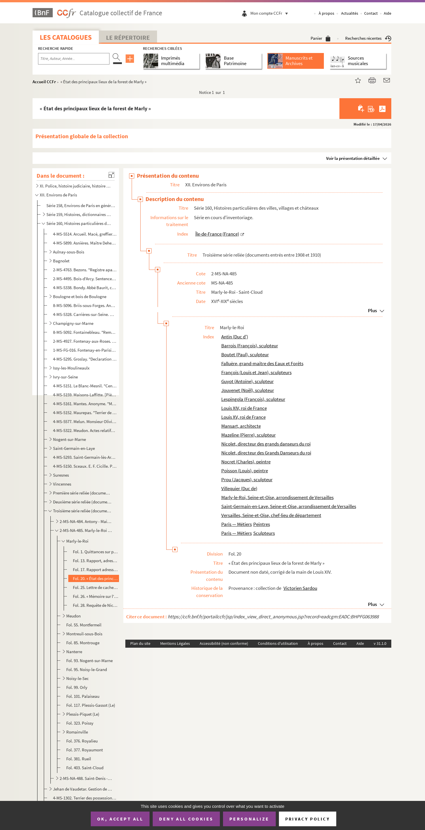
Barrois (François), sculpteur (249, 345)
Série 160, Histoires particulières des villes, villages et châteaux (78, 223)
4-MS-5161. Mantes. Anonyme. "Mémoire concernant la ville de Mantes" (85, 403)
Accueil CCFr (44, 81)
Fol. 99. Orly (76, 687)
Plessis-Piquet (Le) (82, 714)
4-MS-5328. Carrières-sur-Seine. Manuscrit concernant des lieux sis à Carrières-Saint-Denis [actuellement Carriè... (85, 314)
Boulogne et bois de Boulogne (79, 296)
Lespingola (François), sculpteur (253, 399)
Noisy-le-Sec (77, 678)
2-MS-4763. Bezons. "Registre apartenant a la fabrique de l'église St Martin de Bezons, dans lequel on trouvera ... (85, 269)
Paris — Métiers (236, 524)
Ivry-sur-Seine (65, 377)
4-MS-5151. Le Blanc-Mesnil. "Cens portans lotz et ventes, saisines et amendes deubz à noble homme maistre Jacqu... (85, 386)
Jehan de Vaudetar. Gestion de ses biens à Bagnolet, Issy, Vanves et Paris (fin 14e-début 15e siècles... (82, 789)
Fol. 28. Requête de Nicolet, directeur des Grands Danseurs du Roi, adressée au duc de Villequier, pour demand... (95, 605)
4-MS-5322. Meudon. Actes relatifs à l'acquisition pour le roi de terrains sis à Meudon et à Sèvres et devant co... (85, 430)
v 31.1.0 (380, 643)
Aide (387, 13)
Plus (372, 310)
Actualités (349, 13)
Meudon (73, 616)
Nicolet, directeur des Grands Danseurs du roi (266, 453)
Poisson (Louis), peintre (244, 470)
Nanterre (74, 651)
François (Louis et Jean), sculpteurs (256, 372)
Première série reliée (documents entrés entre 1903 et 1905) (82, 493)
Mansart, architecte (241, 426)
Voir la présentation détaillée (353, 158)
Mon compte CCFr (270, 13)
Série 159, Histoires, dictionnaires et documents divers (78, 214)
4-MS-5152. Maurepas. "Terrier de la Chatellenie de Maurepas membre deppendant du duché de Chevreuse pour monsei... (85, 412)
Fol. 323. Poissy (79, 723)
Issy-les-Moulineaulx (71, 368)
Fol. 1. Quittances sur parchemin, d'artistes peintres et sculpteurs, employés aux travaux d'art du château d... (95, 551)
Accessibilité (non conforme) (224, 643)
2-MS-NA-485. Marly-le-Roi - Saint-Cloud (86, 530)
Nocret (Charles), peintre (246, 461)
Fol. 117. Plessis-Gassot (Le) (90, 705)
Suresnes (61, 475)
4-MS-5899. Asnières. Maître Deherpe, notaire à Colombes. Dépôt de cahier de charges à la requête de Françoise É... (85, 243)
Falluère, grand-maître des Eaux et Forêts (262, 363)
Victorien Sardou (300, 588)
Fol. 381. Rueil (78, 758)
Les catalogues (66, 37)
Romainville (77, 732)
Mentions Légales (175, 643)
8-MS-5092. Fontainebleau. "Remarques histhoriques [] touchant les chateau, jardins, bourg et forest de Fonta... (85, 332)
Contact (371, 13)
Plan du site (140, 643)
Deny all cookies (186, 819)
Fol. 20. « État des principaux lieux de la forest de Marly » (95, 578)
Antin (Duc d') (234, 336)
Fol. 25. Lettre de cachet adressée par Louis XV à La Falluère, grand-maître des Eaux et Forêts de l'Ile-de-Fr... (95, 587)
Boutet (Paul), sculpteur (245, 354)
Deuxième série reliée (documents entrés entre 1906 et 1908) (82, 502)
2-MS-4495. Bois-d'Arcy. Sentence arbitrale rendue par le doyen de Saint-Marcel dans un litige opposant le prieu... (85, 278)
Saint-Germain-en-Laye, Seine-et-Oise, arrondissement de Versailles (288, 506)
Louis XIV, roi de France (244, 408)
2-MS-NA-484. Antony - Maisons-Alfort (86, 521)
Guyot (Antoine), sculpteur (247, 381)
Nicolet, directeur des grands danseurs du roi (266, 444)
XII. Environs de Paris (58, 195)
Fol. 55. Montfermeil (83, 625)
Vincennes (62, 484)
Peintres (261, 524)
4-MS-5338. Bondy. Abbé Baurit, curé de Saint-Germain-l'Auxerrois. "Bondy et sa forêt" (85, 287)
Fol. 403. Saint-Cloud (84, 767)
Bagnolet (61, 261)
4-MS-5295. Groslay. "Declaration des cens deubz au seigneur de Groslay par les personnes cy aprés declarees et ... (85, 359)
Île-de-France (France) (217, 234)
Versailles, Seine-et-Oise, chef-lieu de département (271, 515)
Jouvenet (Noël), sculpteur (247, 390)
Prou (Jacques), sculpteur (247, 479)
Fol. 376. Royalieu (82, 741)
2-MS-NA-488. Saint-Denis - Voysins (86, 778)
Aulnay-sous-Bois (68, 252)
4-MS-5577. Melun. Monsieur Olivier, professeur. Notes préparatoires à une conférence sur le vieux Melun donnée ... (85, 421)
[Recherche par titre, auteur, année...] (73, 59)
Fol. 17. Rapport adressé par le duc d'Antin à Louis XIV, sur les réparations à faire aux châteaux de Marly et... (95, 569)
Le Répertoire (128, 37)
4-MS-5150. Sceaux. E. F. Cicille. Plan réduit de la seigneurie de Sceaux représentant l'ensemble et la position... (85, 466)
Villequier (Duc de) (239, 488)
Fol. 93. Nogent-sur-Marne (89, 660)
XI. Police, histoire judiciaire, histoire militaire (75, 186)
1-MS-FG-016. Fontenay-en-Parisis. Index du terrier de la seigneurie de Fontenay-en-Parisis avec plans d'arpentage (85, 350)
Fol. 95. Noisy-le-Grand (86, 669)
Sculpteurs (264, 533)
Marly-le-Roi (77, 541)
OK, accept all (120, 819)
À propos (326, 13)
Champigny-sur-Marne (73, 323)
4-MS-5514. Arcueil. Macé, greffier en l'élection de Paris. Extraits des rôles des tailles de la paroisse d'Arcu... (85, 234)
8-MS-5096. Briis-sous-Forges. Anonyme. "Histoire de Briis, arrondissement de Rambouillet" (85, 305)
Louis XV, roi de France (243, 417)
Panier (320, 38)
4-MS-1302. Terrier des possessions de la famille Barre (85, 798)
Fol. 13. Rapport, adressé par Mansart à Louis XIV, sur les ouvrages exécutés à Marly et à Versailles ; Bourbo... (95, 560)
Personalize (249, 819)
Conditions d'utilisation (278, 643)
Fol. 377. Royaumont (84, 750)
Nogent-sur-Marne (69, 439)
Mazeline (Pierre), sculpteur (248, 435)
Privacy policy (307, 819)
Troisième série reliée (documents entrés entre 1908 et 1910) (82, 510)
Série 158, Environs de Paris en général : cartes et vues (81, 205)
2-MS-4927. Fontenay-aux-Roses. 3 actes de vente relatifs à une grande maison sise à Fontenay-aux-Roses (85, 341)
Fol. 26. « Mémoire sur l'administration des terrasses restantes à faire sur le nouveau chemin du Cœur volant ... (95, 596)
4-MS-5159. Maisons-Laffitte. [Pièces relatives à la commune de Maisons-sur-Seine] (85, 394)
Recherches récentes (368, 38)
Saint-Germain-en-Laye (74, 448)
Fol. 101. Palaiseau (82, 696)
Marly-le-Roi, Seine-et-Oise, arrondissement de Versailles (277, 497)
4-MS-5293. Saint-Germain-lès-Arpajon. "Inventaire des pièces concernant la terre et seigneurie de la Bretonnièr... (85, 457)
